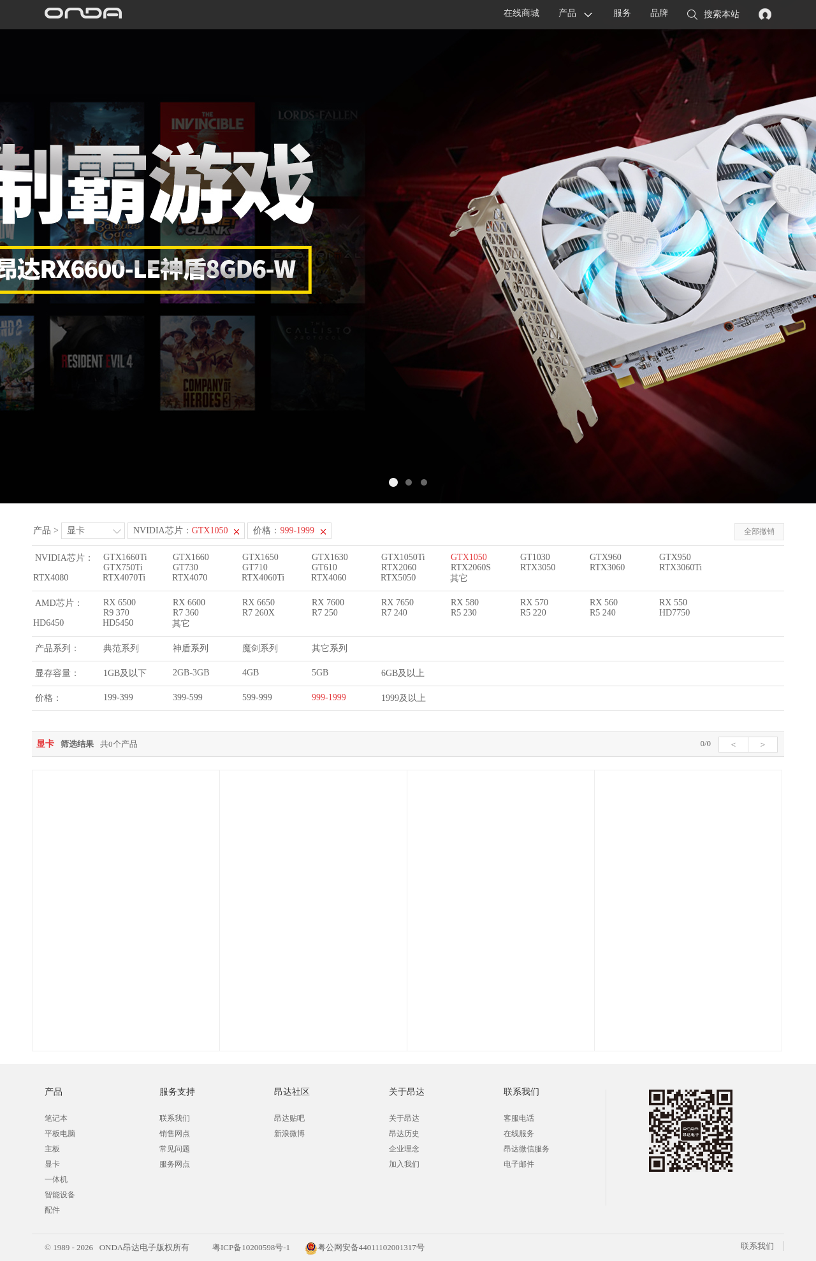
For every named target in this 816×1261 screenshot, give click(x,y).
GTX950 (675, 557)
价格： (283, 530)
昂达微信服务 (527, 1148)
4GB (250, 672)
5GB (320, 672)
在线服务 (519, 1133)
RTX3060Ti (680, 567)
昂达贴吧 (289, 1118)
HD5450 (118, 623)
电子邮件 (519, 1164)
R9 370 (116, 612)
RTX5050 (398, 577)
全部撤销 (759, 531)
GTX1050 (469, 557)
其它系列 (329, 648)
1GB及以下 (125, 673)
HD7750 (674, 612)
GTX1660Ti (125, 557)
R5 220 (533, 612)
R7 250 (325, 612)
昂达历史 (404, 1133)
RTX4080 (50, 577)
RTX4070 (189, 577)
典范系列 (121, 648)
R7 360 (186, 612)
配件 (52, 1210)
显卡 (76, 530)
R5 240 (603, 612)
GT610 (324, 567)
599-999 (257, 697)
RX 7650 (397, 602)
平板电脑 (60, 1133)
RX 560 (604, 602)
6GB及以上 (403, 673)
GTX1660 (191, 557)
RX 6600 (189, 602)
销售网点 (174, 1133)
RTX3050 (537, 567)
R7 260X (258, 612)
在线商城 (521, 13)
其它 (459, 578)
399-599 (188, 697)
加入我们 (404, 1164)
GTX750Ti (123, 567)
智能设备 (60, 1194)
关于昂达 (404, 1118)
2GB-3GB (191, 672)
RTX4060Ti (263, 577)
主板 (52, 1148)
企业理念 (404, 1148)
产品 (567, 13)
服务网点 (174, 1164)
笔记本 (56, 1118)
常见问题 (174, 1148)
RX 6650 (258, 602)
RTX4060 (328, 577)
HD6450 (48, 623)
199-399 (118, 697)
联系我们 (174, 1118)
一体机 (56, 1179)
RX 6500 (119, 602)
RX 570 (534, 602)
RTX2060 (398, 567)
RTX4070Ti (124, 577)
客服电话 (519, 1118)
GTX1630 (330, 557)
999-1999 (329, 697)
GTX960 (606, 557)
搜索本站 (713, 15)
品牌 (659, 13)
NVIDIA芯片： (180, 530)
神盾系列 (190, 648)
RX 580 (465, 602)
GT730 (185, 567)
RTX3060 (607, 567)
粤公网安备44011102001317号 (365, 1247)
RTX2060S (471, 567)
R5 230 (464, 612)
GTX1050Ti (403, 557)
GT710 (255, 567)
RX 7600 (328, 602)
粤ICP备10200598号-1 (250, 1247)
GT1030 (535, 557)
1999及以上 (403, 698)
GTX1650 (260, 557)
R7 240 (394, 612)
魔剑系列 (260, 648)
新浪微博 (289, 1133)
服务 (622, 13)
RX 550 (673, 602)
